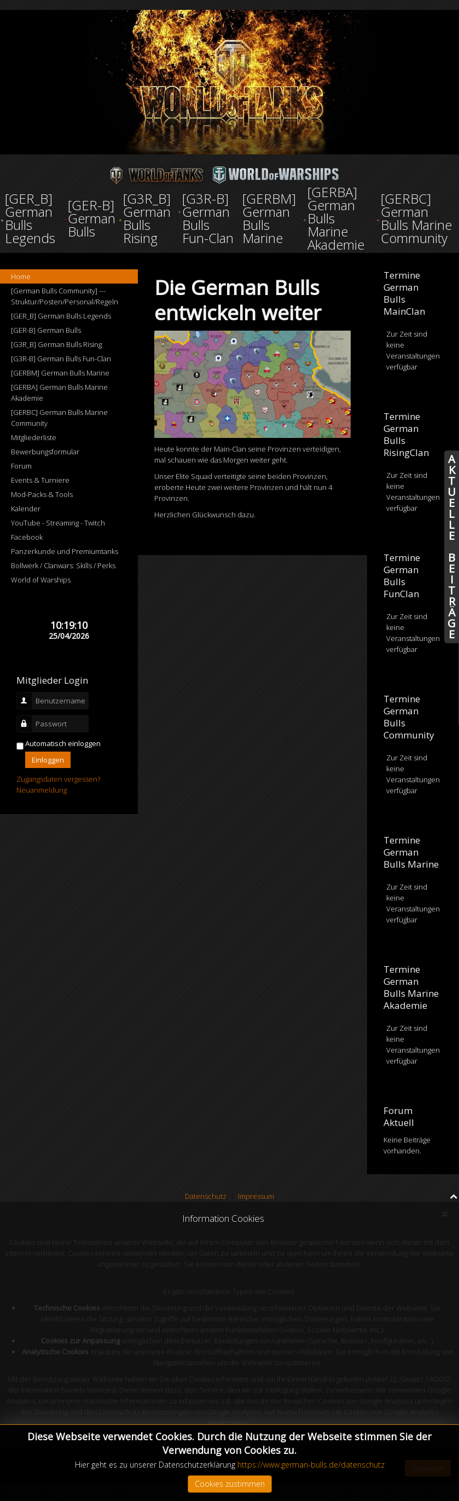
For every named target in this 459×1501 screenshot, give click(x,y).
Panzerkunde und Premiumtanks (64, 551)
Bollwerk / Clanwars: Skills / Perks (63, 565)
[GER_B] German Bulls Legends (61, 316)
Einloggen (48, 760)
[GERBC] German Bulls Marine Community (59, 417)
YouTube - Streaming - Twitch (58, 523)
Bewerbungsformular (45, 452)
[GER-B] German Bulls (46, 330)
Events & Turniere (40, 480)
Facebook (27, 537)
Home (21, 276)
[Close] (444, 1214)
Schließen (427, 1468)
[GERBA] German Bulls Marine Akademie (59, 392)
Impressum (256, 1196)
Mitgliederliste (33, 437)
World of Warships (41, 580)
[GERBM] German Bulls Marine (60, 373)
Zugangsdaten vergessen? (58, 779)
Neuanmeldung (41, 790)
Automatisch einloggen (63, 743)
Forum (21, 466)
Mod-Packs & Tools (42, 494)
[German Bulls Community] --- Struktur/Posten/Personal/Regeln (64, 296)
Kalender (25, 508)
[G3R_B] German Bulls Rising (56, 344)
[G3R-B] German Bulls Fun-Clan (61, 358)
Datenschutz (205, 1196)
